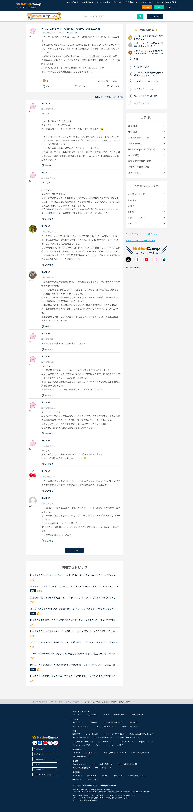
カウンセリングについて (140, 753)
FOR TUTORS (146, 2)
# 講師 (131, 205)
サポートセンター (103, 768)
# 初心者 (132, 223)
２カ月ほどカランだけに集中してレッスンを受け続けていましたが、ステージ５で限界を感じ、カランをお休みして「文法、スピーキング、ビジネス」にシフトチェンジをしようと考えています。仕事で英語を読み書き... (74, 642)
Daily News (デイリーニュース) (128, 737)
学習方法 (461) (135, 143)
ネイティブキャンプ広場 (81, 745)
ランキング (77, 753)
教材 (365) (133, 131)
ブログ (97, 745)
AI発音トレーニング (127, 741)
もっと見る (74, 550)
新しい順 (98, 97)
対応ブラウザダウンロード (106, 726)
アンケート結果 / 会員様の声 (102, 764)
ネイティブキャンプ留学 (166, 2)
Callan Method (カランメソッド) (141, 734)
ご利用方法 (93, 722)
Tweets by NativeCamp (133, 267)
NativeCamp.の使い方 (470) (141, 149)
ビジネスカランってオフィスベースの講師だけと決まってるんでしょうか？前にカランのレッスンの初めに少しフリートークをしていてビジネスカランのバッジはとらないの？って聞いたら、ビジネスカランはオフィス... (73, 631)
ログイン (159, 7)
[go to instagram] (50, 743)
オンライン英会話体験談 (81, 768)
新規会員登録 (92, 714)
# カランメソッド (136, 194)
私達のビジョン (92, 779)
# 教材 (131, 211)
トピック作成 (155, 16)
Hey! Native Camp (146, 741)
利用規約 (105, 775)
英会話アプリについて (129, 726)
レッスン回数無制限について (112, 722)
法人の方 (118, 2)
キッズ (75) (133, 155)
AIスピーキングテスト (106, 741)
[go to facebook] (40, 743)
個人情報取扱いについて (137, 775)
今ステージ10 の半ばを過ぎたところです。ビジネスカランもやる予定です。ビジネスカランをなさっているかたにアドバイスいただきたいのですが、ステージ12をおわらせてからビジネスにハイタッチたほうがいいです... (74, 586)
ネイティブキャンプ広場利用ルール (140, 240)
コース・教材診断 (92, 734)
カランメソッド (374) (138, 137)
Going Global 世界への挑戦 (128, 764)
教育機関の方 (131, 2)
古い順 (108, 97)
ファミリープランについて (82, 726)
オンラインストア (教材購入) (114, 734)
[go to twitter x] (34, 743)
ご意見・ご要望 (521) (138, 166)
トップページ (77, 714)
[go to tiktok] (55, 743)
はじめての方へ (78, 722)
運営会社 (91, 775)
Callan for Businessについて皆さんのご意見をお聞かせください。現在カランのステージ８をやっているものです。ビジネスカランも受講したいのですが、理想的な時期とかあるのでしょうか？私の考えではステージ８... (73, 653)
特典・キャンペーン (80, 764)
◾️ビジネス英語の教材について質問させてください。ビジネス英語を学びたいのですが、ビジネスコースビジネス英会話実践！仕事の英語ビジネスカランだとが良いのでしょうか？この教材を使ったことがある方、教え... (74, 608)
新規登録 (147, 7)
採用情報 (77, 779)
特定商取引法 (118, 775)
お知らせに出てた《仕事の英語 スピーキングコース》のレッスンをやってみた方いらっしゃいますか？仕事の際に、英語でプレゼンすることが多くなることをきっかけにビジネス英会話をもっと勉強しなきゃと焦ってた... (74, 597)
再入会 (171, 7)
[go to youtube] (45, 743)
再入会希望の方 (119, 714)
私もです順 (118, 97)
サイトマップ (77, 775)
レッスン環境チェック (102, 737)
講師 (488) (133, 125)
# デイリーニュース (137, 217)
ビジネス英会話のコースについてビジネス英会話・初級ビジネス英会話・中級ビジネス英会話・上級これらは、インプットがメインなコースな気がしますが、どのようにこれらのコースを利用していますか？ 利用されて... (74, 620)
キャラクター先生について (82, 756)
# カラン (132, 200)
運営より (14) (134, 172)
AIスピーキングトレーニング (83, 741)
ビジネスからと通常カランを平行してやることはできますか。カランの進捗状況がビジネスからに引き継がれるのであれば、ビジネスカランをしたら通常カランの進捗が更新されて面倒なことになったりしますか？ (74, 676)
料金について (133, 722)
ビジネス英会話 (103, 2)
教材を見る (77, 734)
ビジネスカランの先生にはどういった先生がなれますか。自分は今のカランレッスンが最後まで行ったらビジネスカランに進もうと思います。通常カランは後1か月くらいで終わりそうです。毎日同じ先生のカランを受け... (74, 575)
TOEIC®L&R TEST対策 (80, 737)
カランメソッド (72, 32)
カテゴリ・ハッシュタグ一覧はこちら (141, 233)
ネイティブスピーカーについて (115, 753)
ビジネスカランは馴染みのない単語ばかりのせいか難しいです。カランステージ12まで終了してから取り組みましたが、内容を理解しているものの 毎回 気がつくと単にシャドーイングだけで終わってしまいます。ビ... (74, 664)
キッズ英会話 (72, 2)
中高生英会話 (87, 2)
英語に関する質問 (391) (139, 161)
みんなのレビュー (92, 753)
